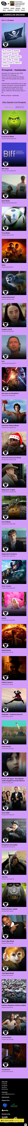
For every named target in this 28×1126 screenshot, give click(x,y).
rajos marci (14, 53)
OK (21, 1120)
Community (10, 10)
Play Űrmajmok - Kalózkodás (10, 95)
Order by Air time (9, 107)
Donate (23, 10)
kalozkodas (6, 65)
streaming (16, 50)
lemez (11, 62)
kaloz (9, 59)
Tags (23, 8)
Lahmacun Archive (14, 15)
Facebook (4, 1083)
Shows (12, 8)
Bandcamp (5, 1089)
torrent (9, 50)
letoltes (5, 62)
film (4, 50)
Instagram (4, 1085)
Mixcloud (4, 1087)
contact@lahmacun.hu (8, 1094)
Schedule (6, 8)
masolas (16, 59)
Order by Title (20, 107)
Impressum (5, 1097)
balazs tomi (6, 53)
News (4, 10)
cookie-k (16, 1120)
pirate (19, 56)
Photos (17, 10)
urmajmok (5, 56)
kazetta (13, 56)
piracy (4, 59)
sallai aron (18, 62)
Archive (18, 8)
